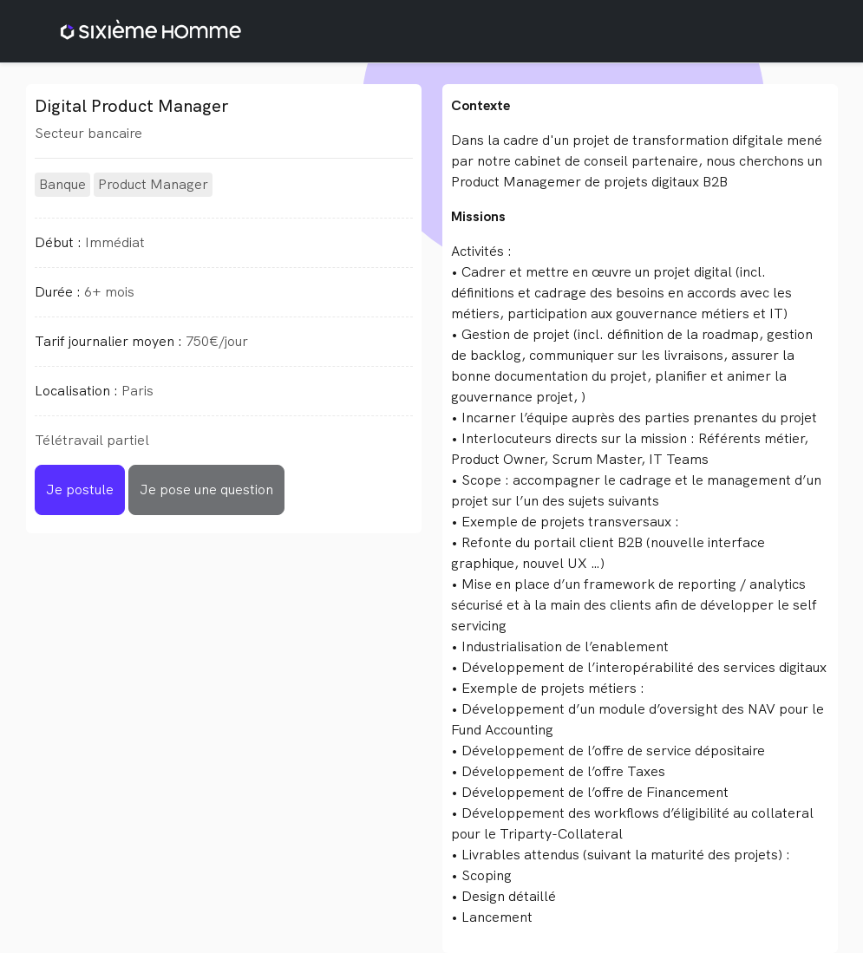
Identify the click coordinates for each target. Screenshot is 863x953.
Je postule (80, 489)
